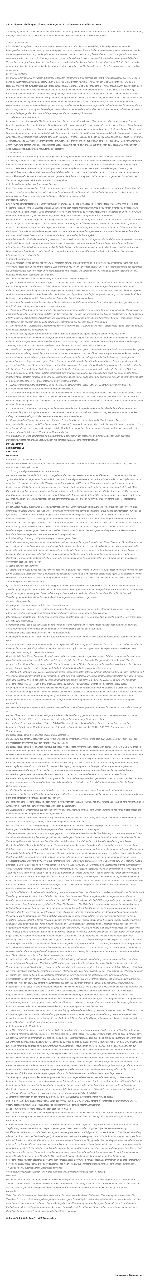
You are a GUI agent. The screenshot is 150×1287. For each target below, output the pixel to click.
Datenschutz (136, 1275)
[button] (142, 5)
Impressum (121, 1275)
